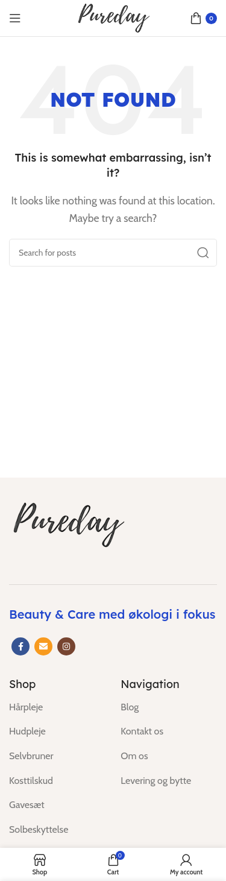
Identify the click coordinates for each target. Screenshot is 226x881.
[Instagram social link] (66, 646)
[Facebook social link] (20, 646)
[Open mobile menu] (15, 18)
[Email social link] (43, 646)
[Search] (113, 253)
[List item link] (55, 707)
